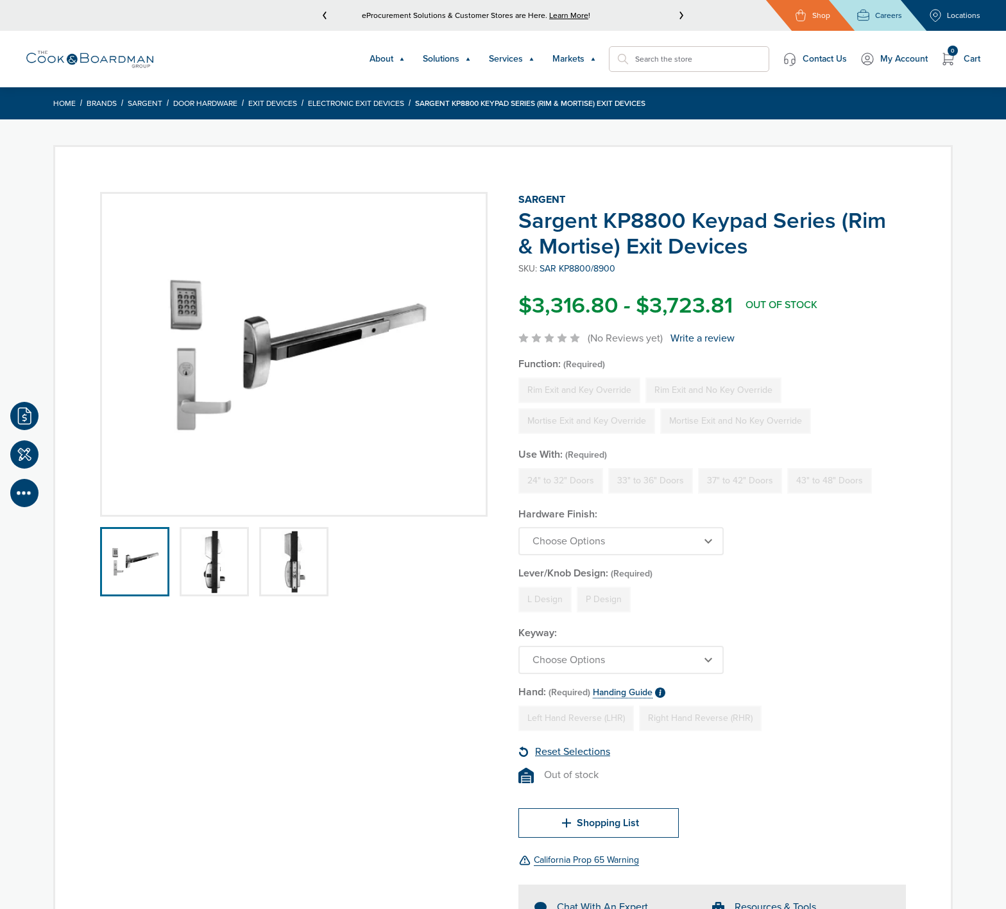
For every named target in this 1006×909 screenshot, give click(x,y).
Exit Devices (272, 103)
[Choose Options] (621, 541)
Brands (102, 103)
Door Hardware (205, 103)
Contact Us (814, 59)
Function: (561, 363)
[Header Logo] (90, 58)
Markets (574, 58)
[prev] (325, 15)
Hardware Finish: (557, 513)
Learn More (568, 15)
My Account (894, 59)
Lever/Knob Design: (585, 573)
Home (64, 103)
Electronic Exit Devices (356, 103)
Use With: (562, 454)
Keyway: (537, 632)
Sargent (145, 103)
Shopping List (599, 823)
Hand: (591, 691)
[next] (681, 15)
